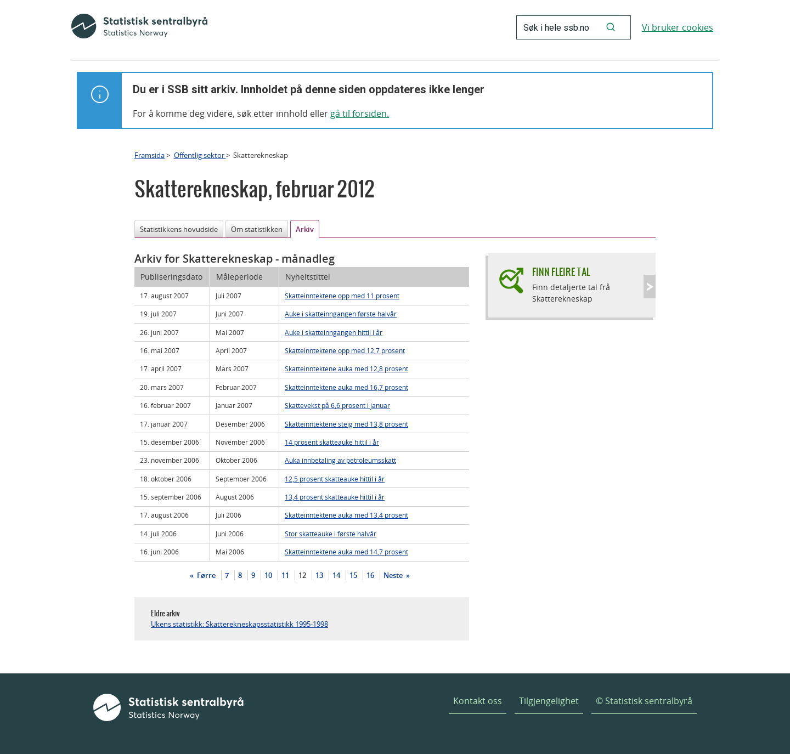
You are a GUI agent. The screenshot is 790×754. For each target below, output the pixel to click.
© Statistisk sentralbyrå (644, 701)
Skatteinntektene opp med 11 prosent (342, 295)
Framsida (149, 155)
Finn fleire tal (561, 272)
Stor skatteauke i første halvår (330, 533)
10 (268, 575)
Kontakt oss (477, 701)
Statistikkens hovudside (179, 229)
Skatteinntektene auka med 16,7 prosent (346, 387)
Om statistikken (257, 229)
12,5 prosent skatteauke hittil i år (335, 478)
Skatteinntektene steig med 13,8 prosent (346, 423)
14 (336, 575)
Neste (393, 575)
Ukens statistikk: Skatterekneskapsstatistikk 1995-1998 (239, 624)
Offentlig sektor (200, 155)
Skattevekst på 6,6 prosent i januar (337, 405)
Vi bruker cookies (677, 27)
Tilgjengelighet (549, 701)
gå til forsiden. (359, 113)
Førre (205, 575)
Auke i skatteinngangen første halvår (341, 313)
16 (370, 575)
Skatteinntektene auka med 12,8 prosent (346, 368)
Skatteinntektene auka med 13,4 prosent (346, 515)
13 (319, 575)
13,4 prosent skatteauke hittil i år (335, 496)
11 (285, 575)
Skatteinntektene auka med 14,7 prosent (346, 551)
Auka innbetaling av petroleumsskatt (340, 460)
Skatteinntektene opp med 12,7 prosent (345, 350)
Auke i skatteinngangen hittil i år (333, 332)
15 (353, 575)
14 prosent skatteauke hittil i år (332, 442)
